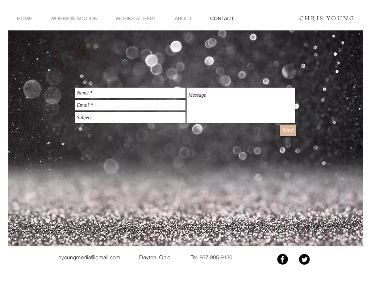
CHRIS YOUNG (327, 18)
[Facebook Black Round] (282, 259)
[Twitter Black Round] (304, 259)
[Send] (288, 130)
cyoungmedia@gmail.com (89, 257)
